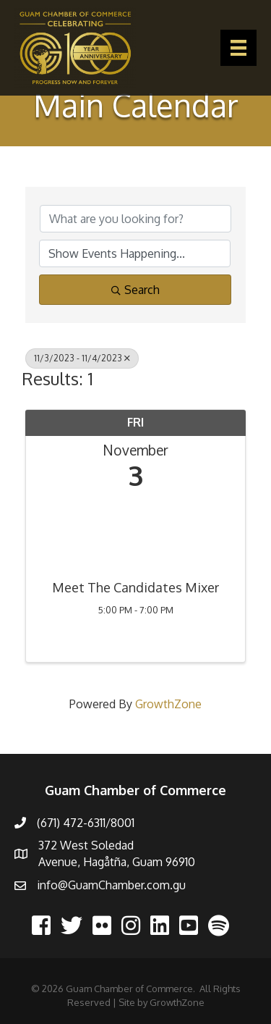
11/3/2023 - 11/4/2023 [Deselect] (82, 358)
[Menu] (238, 48)
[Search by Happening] (135, 253)
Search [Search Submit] (135, 289)
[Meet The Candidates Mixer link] (135, 531)
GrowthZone (168, 704)
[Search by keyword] (135, 218)
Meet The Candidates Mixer (135, 587)
